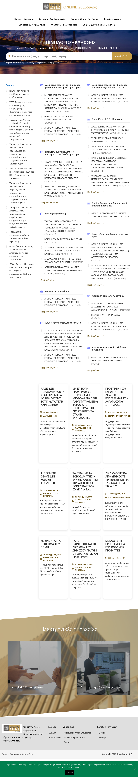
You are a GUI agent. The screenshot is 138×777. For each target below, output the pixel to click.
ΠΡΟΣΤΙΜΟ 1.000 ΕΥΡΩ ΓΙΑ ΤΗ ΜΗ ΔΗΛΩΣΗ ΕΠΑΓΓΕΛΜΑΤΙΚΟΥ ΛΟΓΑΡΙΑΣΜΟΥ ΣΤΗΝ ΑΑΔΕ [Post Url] (116, 396)
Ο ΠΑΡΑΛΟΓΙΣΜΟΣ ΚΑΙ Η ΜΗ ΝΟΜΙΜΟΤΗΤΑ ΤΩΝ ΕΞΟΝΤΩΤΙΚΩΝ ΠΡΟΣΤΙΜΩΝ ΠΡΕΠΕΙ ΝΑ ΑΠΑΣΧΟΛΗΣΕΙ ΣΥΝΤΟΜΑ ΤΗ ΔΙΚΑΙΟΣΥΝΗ (110, 181)
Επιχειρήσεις (53, 63)
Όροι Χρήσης (27, 754)
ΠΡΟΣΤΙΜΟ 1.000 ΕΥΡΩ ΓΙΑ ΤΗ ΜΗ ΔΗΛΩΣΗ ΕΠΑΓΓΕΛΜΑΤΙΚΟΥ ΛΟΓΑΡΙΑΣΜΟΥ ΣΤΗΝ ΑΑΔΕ (110, 306)
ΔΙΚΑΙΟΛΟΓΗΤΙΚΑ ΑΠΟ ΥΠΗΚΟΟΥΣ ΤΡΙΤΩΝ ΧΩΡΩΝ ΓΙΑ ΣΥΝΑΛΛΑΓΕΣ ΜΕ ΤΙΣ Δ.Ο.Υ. (109, 149)
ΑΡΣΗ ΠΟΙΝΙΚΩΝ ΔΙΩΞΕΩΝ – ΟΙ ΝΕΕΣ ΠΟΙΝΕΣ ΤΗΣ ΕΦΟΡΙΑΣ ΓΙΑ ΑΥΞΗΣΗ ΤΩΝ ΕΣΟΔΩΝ (63, 270)
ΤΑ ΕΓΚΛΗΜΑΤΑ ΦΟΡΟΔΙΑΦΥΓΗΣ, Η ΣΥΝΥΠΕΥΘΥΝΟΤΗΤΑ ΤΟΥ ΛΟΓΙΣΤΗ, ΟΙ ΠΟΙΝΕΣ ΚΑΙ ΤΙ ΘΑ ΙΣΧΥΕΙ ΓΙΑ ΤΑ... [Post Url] (85, 481)
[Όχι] (134, 770)
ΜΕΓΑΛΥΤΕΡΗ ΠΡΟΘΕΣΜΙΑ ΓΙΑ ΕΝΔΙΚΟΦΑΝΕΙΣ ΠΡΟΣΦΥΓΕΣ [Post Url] (115, 545)
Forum (67, 742)
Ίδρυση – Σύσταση (24, 19)
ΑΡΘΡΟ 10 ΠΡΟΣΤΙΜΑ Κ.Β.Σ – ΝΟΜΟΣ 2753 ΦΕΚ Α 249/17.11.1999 (110, 215)
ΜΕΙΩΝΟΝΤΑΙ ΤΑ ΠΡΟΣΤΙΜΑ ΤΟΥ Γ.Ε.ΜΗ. (63, 241)
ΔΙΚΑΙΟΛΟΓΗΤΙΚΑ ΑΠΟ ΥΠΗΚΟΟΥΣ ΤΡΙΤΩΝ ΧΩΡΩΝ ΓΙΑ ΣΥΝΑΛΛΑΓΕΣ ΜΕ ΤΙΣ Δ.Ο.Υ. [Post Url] (117, 480)
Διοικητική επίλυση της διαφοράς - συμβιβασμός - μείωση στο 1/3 (110, 86)
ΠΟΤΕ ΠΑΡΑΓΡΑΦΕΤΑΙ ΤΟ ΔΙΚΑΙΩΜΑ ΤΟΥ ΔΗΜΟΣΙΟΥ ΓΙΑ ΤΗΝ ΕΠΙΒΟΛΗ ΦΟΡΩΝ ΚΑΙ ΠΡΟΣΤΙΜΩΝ (63, 250)
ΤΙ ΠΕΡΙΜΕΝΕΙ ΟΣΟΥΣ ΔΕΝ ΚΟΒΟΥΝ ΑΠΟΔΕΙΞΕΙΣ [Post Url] (49, 478)
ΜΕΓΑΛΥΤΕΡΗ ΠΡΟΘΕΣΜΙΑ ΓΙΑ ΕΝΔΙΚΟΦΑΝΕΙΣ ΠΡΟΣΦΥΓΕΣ (58, 119)
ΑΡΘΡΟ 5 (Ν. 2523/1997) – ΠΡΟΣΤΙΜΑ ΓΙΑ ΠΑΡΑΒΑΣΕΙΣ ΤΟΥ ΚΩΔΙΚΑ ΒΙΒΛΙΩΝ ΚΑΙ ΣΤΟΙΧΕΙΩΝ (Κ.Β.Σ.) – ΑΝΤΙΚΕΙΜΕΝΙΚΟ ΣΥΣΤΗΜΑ (63, 191)
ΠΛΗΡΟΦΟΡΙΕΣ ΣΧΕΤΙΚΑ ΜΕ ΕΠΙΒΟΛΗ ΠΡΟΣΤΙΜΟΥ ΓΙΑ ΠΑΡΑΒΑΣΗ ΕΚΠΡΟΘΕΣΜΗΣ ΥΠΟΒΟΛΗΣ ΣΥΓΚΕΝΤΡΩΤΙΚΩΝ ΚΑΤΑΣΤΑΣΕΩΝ (109, 164)
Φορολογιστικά (112, 19)
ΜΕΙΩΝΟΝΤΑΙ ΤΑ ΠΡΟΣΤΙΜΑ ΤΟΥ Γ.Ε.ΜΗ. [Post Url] (51, 544)
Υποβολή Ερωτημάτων (74, 737)
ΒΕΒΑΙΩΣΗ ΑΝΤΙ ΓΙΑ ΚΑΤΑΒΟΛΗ (106, 316)
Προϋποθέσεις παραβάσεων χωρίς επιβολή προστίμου (110, 204)
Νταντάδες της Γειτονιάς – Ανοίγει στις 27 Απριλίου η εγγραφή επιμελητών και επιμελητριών (21, 253)
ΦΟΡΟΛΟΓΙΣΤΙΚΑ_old (58, 48)
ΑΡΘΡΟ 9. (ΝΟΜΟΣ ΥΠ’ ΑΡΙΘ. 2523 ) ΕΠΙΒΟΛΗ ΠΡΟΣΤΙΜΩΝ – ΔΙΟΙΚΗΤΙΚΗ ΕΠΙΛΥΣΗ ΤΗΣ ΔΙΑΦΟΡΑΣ (62, 131)
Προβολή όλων (49, 141)
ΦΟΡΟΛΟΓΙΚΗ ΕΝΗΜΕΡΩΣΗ (81, 48)
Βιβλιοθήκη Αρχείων (36, 48)
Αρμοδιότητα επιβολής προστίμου (63, 322)
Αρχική (20, 48)
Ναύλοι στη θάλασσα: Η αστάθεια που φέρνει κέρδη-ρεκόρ (20, 94)
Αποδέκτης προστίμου (57, 291)
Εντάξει (70, 772)
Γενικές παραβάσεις (55, 213)
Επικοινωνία (55, 737)
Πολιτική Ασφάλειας (10, 754)
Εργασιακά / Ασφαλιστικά (33, 25)
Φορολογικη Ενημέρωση (36, 63)
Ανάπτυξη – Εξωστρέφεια (65, 25)
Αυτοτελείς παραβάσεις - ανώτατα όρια (110, 235)
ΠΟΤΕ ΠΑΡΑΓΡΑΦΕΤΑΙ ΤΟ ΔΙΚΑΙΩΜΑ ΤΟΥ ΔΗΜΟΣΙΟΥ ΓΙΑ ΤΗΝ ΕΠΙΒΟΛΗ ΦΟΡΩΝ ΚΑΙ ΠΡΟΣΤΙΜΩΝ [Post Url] (85, 549)
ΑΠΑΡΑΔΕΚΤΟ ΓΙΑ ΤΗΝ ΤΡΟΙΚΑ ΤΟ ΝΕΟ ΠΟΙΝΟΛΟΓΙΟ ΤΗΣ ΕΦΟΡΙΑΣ (63, 260)
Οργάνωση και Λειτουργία (53, 19)
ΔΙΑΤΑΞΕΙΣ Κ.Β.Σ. (50, 416)
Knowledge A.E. (124, 754)
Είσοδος (103, 733)
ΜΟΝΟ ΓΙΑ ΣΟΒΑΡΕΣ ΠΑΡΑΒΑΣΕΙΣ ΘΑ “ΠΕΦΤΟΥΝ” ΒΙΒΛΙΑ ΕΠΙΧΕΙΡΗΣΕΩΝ (109, 360)
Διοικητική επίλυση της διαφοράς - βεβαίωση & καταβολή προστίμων (63, 86)
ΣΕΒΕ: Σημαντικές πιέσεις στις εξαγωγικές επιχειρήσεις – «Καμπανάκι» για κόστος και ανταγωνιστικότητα (21, 108)
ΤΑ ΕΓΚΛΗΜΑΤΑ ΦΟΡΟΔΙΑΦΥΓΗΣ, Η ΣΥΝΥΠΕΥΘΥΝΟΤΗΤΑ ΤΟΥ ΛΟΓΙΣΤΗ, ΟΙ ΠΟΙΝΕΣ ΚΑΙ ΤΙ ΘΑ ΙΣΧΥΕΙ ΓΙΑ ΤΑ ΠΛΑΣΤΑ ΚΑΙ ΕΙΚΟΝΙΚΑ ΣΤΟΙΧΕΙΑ (62, 228)
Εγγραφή (103, 737)
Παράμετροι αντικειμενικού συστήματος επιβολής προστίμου (62, 153)
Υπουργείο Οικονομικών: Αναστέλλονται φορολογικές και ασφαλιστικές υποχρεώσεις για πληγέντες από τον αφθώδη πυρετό (21, 154)
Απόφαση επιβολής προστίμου (108, 296)
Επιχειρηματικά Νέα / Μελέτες (99, 25)
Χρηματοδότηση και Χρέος (85, 19)
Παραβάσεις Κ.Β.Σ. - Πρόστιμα (107, 119)
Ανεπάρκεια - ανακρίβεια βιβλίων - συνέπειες (109, 348)
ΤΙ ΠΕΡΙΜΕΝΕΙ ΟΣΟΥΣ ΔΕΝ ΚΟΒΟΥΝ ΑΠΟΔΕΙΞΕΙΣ (107, 140)
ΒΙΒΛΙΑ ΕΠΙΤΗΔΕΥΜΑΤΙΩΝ (119, 416)
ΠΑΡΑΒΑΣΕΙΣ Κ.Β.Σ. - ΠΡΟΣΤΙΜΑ (84, 429)
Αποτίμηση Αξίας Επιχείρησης (78, 733)
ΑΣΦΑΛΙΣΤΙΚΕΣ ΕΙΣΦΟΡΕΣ (119, 497)
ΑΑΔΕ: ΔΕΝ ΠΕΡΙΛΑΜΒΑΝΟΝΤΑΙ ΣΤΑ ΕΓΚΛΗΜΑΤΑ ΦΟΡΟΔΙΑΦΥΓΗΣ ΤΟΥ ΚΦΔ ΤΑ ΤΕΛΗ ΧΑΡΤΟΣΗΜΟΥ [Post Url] (53, 396)
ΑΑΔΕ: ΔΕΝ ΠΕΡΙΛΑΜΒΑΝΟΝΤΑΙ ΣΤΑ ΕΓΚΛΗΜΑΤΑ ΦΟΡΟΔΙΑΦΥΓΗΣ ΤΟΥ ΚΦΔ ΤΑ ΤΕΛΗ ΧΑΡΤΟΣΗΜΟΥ (110, 130)
